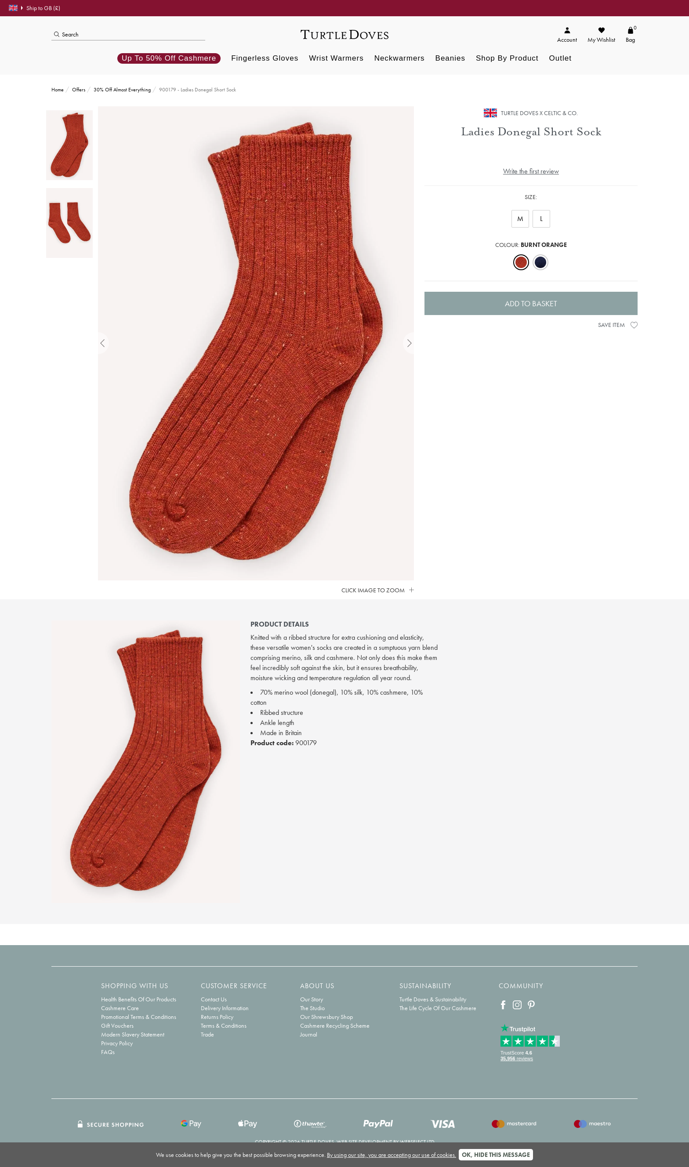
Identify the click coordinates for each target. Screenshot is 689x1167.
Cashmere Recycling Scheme (335, 1025)
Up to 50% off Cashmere (169, 58)
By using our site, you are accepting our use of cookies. (391, 1155)
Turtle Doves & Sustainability (432, 999)
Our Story (311, 999)
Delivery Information (225, 1008)
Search (66, 34)
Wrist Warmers (336, 58)
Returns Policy (217, 1017)
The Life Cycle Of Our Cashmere (437, 1008)
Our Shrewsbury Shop (326, 1017)
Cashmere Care (120, 1008)
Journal (308, 1034)
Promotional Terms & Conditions (138, 1017)
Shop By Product (507, 58)
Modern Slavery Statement (132, 1034)
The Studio (312, 1008)
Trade (207, 1034)
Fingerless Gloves (264, 58)
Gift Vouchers (117, 1025)
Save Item (618, 325)
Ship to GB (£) (34, 8)
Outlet (560, 58)
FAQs (108, 1052)
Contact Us (214, 999)
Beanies (450, 58)
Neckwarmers (399, 58)
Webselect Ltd (417, 1141)
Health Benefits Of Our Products (138, 999)
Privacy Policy (117, 1043)
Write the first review (531, 171)
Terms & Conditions (224, 1025)
